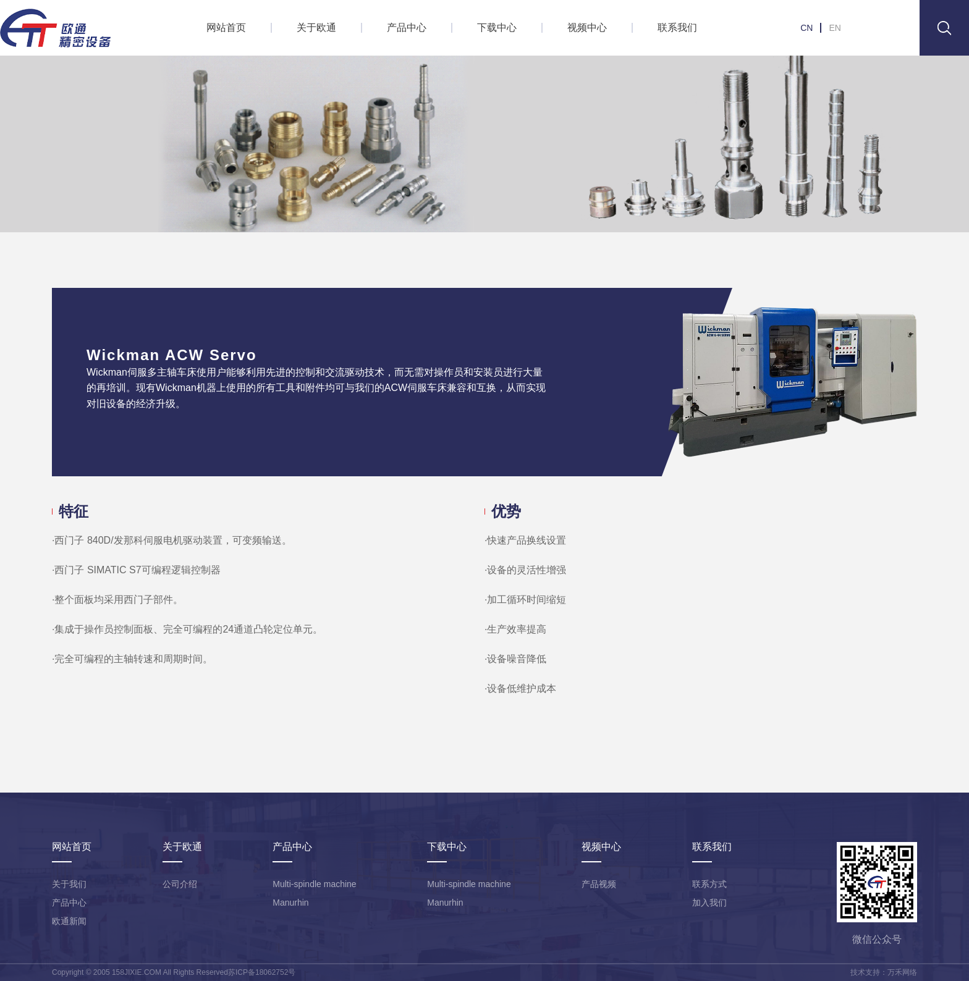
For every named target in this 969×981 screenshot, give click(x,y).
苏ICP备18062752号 (261, 972)
